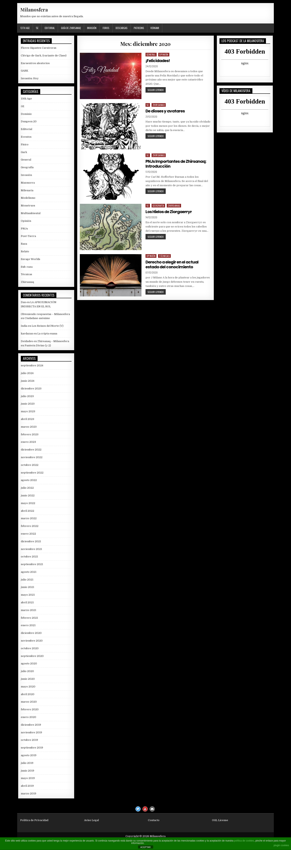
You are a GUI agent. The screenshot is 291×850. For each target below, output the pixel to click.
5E (37, 28)
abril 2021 (27, 602)
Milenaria (27, 190)
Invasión (91, 28)
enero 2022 (28, 533)
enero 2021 (28, 625)
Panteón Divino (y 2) (38, 345)
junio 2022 (28, 495)
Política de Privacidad (34, 820)
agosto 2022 (29, 480)
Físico (24, 144)
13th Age (25, 28)
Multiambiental (30, 213)
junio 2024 (27, 380)
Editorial (50, 28)
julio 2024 (27, 373)
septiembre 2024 (32, 365)
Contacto (153, 820)
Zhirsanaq (159, 105)
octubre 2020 (30, 648)
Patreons (139, 28)
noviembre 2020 (32, 640)
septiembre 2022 (32, 472)
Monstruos (28, 205)
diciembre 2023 (31, 388)
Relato (25, 251)
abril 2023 (27, 419)
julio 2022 (27, 487)
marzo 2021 (28, 610)
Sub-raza (27, 266)
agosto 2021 (28, 571)
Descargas (122, 28)
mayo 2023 (28, 411)
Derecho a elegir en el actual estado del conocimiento (172, 264)
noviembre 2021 (31, 549)
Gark (24, 152)
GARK (24, 70)
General (151, 54)
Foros (106, 28)
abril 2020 (27, 694)
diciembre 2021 (31, 541)
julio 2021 (27, 579)
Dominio (26, 113)
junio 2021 (27, 587)
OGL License (220, 820)
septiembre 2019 (32, 747)
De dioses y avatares (165, 111)
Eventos (26, 136)
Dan (23, 302)
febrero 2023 (29, 434)
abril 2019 (27, 785)
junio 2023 (28, 403)
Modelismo (28, 197)
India (24, 325)
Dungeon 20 (29, 121)
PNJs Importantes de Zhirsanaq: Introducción (176, 164)
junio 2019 (27, 770)
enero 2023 (28, 441)
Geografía (158, 205)
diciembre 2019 (31, 724)
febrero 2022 (29, 526)
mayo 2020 (28, 686)
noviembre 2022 (31, 457)
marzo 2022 (29, 518)
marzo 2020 (29, 701)
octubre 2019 (29, 739)
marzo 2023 (29, 426)
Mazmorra (28, 182)
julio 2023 (27, 396)
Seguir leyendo (157, 90)
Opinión (163, 54)
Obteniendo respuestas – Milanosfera (45, 314)
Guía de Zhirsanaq (71, 28)
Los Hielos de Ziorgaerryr (169, 212)
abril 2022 (27, 510)
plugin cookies (281, 845)
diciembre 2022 (31, 449)
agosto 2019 (28, 755)
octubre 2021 (29, 556)
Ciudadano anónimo (37, 318)
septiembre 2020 (32, 656)
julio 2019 (27, 762)
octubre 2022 (29, 464)
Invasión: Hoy (30, 78)
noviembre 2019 (31, 732)
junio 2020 (28, 678)
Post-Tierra (28, 236)
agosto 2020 (29, 663)
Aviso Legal (91, 820)
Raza (24, 243)
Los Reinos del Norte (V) (47, 325)
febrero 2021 (29, 617)
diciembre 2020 (31, 632)
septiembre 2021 (32, 564)
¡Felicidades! (158, 60)
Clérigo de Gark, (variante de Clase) (43, 55)
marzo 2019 (28, 793)
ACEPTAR (145, 847)
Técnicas (164, 256)
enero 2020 (28, 717)
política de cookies (244, 840)
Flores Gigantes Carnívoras (38, 47)
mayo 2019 (28, 778)
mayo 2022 (28, 503)
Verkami (154, 28)
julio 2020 (27, 671)
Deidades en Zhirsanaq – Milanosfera (45, 341)
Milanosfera (34, 9)
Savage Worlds (30, 259)
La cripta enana (47, 333)
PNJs (24, 228)
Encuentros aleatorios (35, 63)
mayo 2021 (28, 594)
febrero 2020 (30, 709)
